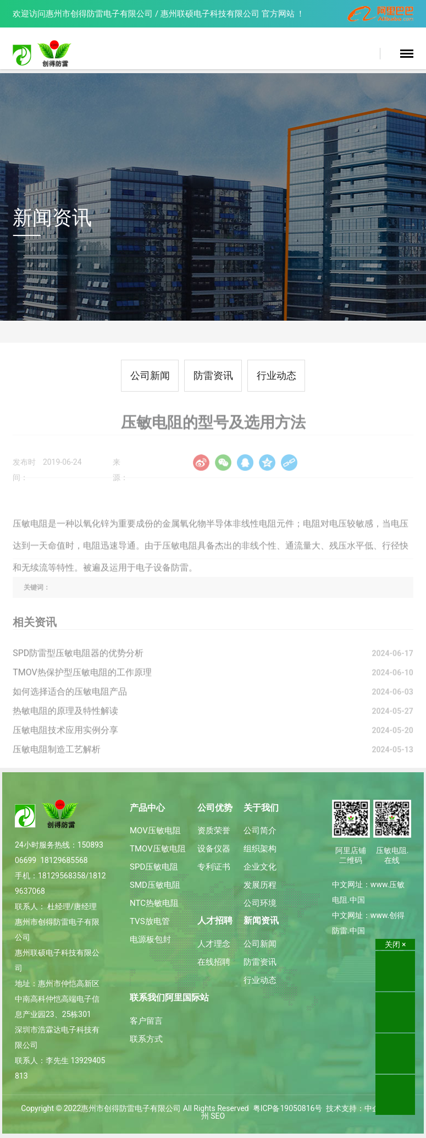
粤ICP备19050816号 (288, 1108)
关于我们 (261, 807)
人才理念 (213, 944)
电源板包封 (150, 939)
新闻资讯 (261, 920)
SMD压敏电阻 (155, 885)
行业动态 (276, 375)
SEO (218, 1116)
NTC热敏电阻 (154, 903)
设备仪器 (213, 849)
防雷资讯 (213, 375)
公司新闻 (150, 375)
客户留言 (146, 1021)
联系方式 (146, 1039)
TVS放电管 (150, 921)
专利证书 (213, 867)
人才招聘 (215, 920)
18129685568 (64, 860)
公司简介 (260, 830)
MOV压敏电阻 (155, 830)
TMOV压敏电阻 (158, 849)
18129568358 (62, 875)
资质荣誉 (213, 830)
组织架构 (260, 849)
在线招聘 (213, 962)
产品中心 (147, 807)
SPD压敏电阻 (154, 867)
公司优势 (215, 807)
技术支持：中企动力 (360, 1108)
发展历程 (260, 885)
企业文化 (260, 867)
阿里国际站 (187, 997)
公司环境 (260, 903)
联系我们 (147, 997)
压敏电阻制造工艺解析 (57, 757)
